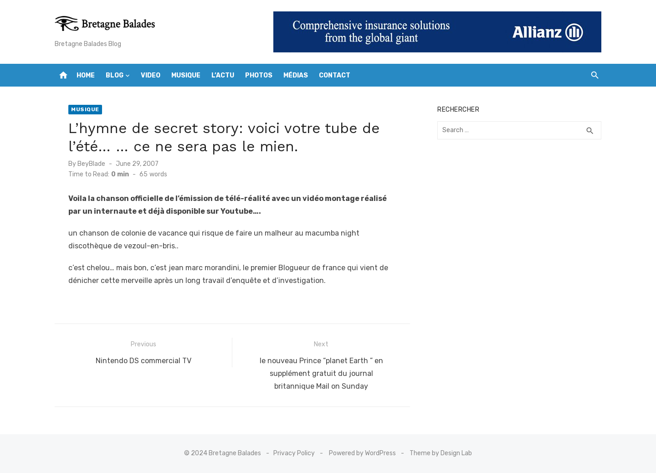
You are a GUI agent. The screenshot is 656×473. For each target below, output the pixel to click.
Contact (334, 75)
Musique (185, 75)
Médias (295, 75)
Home (86, 75)
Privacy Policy (294, 453)
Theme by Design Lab (441, 453)
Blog (114, 75)
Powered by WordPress (362, 453)
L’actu (222, 75)
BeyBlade (91, 164)
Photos (258, 75)
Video (150, 75)
